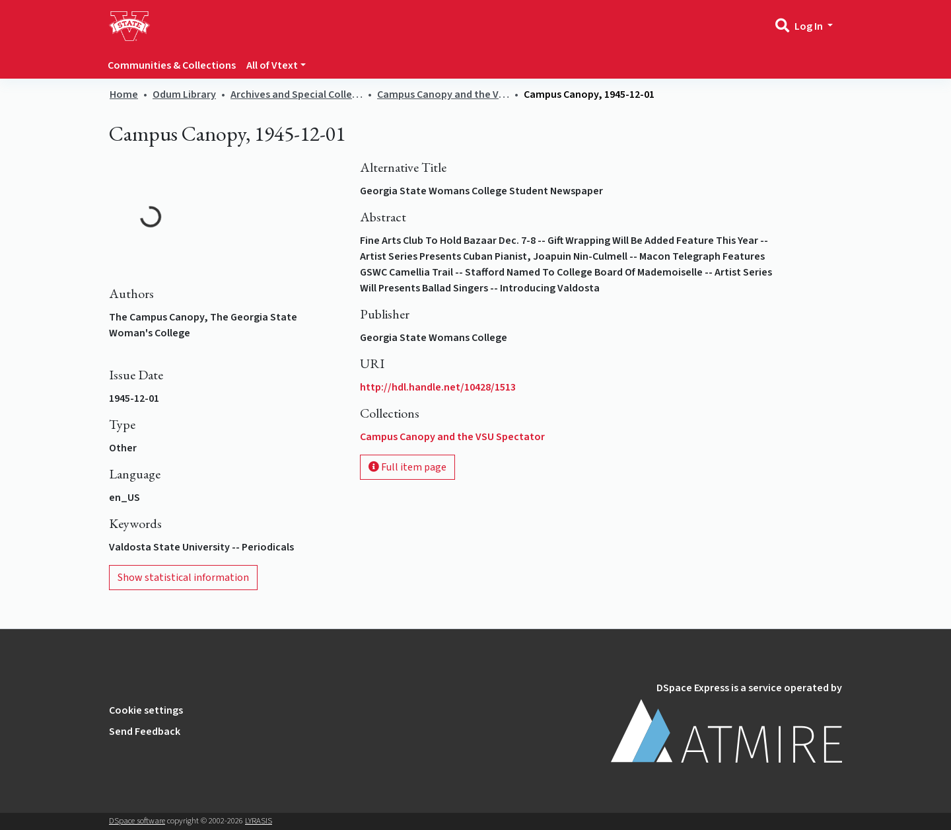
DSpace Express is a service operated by (726, 721)
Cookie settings (146, 710)
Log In (809, 26)
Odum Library (184, 94)
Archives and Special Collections (296, 94)
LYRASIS (258, 821)
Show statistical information (183, 577)
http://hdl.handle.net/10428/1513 (438, 387)
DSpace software (137, 821)
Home (124, 94)
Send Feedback (144, 731)
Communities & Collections (172, 65)
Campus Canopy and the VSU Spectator (443, 94)
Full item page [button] (407, 467)
